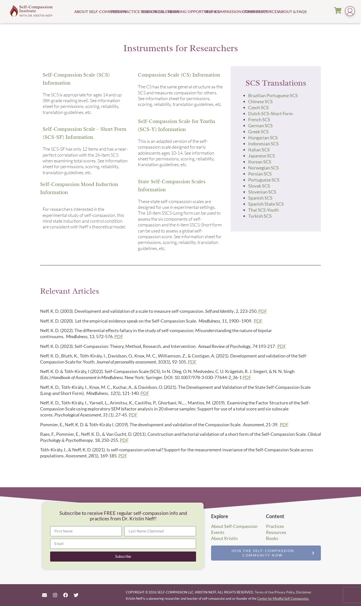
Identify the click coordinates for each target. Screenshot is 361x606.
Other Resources (259, 11)
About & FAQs (286, 11)
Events (217, 532)
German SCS (260, 125)
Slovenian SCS (262, 192)
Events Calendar (154, 11)
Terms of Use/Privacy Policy (275, 592)
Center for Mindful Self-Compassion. (283, 598)
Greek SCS (258, 131)
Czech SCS (258, 107)
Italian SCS (259, 149)
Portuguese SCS (264, 180)
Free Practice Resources (126, 11)
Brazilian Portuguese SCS (273, 95)
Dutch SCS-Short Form (270, 113)
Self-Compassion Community (222, 11)
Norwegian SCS (263, 167)
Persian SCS (260, 173)
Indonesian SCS (263, 143)
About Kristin (224, 538)
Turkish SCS (260, 216)
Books (272, 538)
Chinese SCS (260, 101)
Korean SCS (259, 161)
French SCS (259, 119)
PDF (262, 311)
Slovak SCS (259, 186)
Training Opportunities (185, 11)
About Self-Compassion (91, 11)
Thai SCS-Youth (263, 210)
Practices (275, 526)
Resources (276, 532)
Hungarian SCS (263, 137)
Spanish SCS (260, 198)
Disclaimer (303, 592)
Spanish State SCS (266, 204)
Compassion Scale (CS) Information (179, 75)
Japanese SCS (261, 155)
